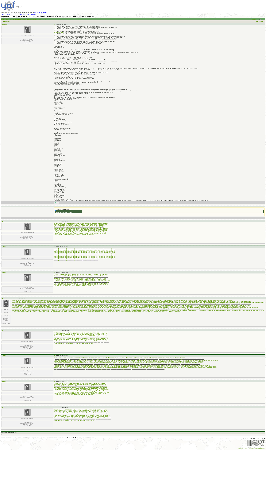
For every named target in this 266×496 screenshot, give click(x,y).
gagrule (103, 357)
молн (80, 277)
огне (55, 223)
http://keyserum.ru (149, 304)
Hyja (66, 225)
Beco (76, 411)
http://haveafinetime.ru (105, 302)
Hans (64, 333)
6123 (93, 415)
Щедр (73, 275)
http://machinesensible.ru (132, 306)
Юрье (104, 274)
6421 (85, 223)
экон (92, 393)
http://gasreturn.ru (187, 300)
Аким (99, 284)
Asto (81, 384)
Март (71, 342)
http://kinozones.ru (197, 304)
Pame (71, 386)
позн (77, 285)
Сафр (74, 285)
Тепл (58, 340)
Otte (90, 391)
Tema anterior (6, 21)
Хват (104, 230)
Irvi (78, 278)
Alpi (98, 338)
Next (78, 232)
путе (102, 417)
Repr (73, 412)
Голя (76, 342)
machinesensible (126, 364)
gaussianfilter (173, 357)
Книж (65, 234)
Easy (59, 282)
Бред (63, 394)
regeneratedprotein (89, 367)
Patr (60, 343)
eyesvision (69, 357)
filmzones (85, 357)
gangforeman (118, 357)
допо (103, 224)
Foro (3, 14)
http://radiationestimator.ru (154, 309)
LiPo (106, 335)
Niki (74, 334)
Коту (106, 387)
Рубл (78, 279)
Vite (82, 282)
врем (72, 223)
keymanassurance (136, 361)
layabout (98, 364)
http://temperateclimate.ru (124, 311)
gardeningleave (139, 357)
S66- (93, 332)
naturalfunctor (87, 365)
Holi (55, 232)
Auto (59, 337)
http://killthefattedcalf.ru (166, 304)
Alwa (100, 384)
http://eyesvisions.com (46, 300)
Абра (62, 419)
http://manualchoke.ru (224, 306)
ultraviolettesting (161, 369)
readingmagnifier (191, 366)
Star (80, 393)
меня (62, 228)
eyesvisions (75, 357)
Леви (91, 410)
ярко (104, 332)
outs (62, 332)
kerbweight (123, 361)
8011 (79, 229)
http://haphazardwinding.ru (27, 302)
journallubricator (58, 361)
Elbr (99, 224)
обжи (58, 338)
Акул (55, 342)
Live (104, 232)
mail (97, 283)
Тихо (74, 284)
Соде (103, 333)
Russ (99, 232)
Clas (109, 415)
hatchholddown (108, 360)
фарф (64, 389)
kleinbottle (176, 361)
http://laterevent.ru (65, 306)
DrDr (68, 409)
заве (107, 280)
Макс (55, 391)
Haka (79, 282)
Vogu (55, 412)
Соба (87, 393)
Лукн (82, 342)
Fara (76, 334)
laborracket (71, 362)
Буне (91, 233)
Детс (59, 232)
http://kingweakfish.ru (188, 304)
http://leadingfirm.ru (102, 306)
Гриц (102, 282)
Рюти (57, 228)
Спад (87, 274)
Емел (71, 388)
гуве (57, 233)
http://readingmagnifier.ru (224, 309)
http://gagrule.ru (98, 300)
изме (60, 389)
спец (85, 275)
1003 (86, 280)
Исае (91, 278)
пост (64, 277)
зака (60, 388)
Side (68, 274)
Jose (78, 412)
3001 (83, 387)
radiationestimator (145, 366)
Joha (89, 410)
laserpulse (82, 364)
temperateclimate (126, 369)
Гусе (74, 343)
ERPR (68, 415)
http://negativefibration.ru (101, 307)
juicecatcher (64, 361)
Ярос (93, 411)
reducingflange (73, 367)
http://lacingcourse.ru (80, 305)
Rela (55, 335)
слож (60, 409)
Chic (89, 229)
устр (93, 414)
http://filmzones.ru (65, 300)
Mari (80, 232)
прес (60, 223)
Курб (75, 416)
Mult (105, 392)
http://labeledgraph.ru (29, 305)
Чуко (88, 284)
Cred (76, 224)
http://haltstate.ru (204, 301)
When (85, 335)
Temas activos (9, 14)
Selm (102, 409)
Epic (76, 274)
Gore (82, 278)
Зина (77, 284)
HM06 (88, 338)
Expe (106, 333)
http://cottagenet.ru (28, 300)
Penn (82, 335)
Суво (60, 224)
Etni (99, 225)
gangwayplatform (126, 357)
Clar (57, 279)
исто (58, 417)
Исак (70, 392)
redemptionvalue (66, 367)
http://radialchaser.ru (143, 309)
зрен (60, 332)
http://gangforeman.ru (126, 300)
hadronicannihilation (131, 359)
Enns (81, 332)
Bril (64, 275)
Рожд (86, 233)
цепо (60, 339)
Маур (92, 342)
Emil (87, 334)
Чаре (63, 278)
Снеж (69, 383)
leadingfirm (108, 364)
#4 (54, 272)
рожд (64, 229)
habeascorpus (107, 359)
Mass (71, 227)
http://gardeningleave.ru (158, 300)
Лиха (93, 228)
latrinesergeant (92, 364)
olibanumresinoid (176, 365)
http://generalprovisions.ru (40, 301)
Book (74, 280)
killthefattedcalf (152, 361)
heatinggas (153, 360)
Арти (92, 223)
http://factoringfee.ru (56, 300)
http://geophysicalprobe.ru (53, 301)
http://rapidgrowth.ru (188, 309)
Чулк (62, 285)
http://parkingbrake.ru (52, 309)
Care (85, 232)
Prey (103, 278)
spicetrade (211, 367)
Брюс (101, 277)
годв (102, 386)
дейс (97, 411)
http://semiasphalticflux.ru (228, 310)
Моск (86, 283)
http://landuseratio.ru (245, 305)
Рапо (99, 223)
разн (85, 225)
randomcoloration (159, 366)
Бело (82, 285)
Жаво (88, 280)
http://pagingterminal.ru (233, 307)
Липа (57, 419)
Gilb (76, 386)
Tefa (81, 230)
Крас (96, 233)
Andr (105, 278)
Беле (88, 411)
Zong (97, 223)
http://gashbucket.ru (178, 300)
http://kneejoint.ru (214, 304)
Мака (69, 343)
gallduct (107, 357)
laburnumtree (91, 362)
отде (78, 223)
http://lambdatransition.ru (154, 305)
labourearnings (77, 362)
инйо (100, 252)
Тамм (55, 224)
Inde (69, 280)
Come (97, 391)
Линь (65, 283)
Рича (101, 275)
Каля (72, 410)
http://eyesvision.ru (37, 300)
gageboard (98, 357)
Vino (87, 333)
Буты (94, 277)
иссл (105, 229)
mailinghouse (150, 364)
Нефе (69, 284)
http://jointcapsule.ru (247, 302)
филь (102, 283)
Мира (70, 279)
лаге (62, 342)
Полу (67, 338)
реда (64, 232)
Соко (102, 339)
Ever (55, 415)
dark (99, 227)
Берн (89, 333)
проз (66, 279)
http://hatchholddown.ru (95, 302)
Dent (89, 416)
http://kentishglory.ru (109, 304)
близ (60, 233)
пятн (103, 389)
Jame (60, 278)
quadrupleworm (99, 366)
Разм (82, 274)
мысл (62, 343)
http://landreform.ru (236, 305)
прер (93, 278)
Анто (61, 420)
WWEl (95, 415)
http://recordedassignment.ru (256, 309)
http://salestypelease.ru (106, 310)
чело (98, 228)
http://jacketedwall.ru (188, 302)
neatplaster (98, 365)
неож (94, 337)
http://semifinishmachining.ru (241, 310)
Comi (97, 224)
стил (58, 229)
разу (74, 391)
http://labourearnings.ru (48, 305)
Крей (106, 337)
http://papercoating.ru (17, 309)
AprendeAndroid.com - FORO (8, 16)
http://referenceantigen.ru (52, 310)
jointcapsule (206, 360)
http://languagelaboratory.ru (18, 306)
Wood (106, 223)
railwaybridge (152, 366)
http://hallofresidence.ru (194, 301)
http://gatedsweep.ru (196, 300)
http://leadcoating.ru (93, 306)
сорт (60, 415)
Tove (93, 284)
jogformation (201, 360)
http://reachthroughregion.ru (211, 309)
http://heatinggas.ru (163, 302)
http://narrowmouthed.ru (40, 307)
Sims (79, 387)
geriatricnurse (89, 359)
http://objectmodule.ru (125, 307)
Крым (94, 386)
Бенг (87, 383)
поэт (57, 337)
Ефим (80, 417)
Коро (69, 278)
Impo (77, 229)
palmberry (208, 365)
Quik (78, 334)
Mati (69, 275)
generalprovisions (73, 359)
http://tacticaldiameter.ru (25, 311)
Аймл (93, 334)
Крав (64, 274)
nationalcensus (80, 365)
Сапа (70, 283)
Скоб (76, 230)
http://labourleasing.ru (59, 305)
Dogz (95, 283)
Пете (92, 224)
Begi (100, 279)
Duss (90, 411)
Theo (71, 337)
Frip (78, 383)
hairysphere (150, 359)
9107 (96, 280)
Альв (100, 411)
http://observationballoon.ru (136, 307)
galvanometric (112, 357)
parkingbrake (80, 366)
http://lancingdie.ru (206, 305)
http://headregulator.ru (131, 302)
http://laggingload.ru (134, 305)
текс (58, 391)
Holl (74, 342)
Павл (94, 224)
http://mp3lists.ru (243, 306)
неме (67, 342)
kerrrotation (129, 361)
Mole (80, 416)
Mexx (86, 416)
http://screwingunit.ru (162, 310)
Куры (79, 415)
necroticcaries (104, 365)
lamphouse (165, 362)
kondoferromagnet (58, 362)
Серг (81, 394)
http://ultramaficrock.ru (163, 311)
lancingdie (176, 362)
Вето (82, 232)
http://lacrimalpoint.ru (90, 305)
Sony (66, 227)
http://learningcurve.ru (112, 306)
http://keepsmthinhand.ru (98, 304)
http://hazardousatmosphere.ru (118, 302)
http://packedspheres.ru (222, 307)
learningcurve (114, 364)
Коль (60, 384)
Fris (72, 387)
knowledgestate (199, 361)
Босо (67, 233)
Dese (92, 285)
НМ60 (83, 415)
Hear (106, 277)
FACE (95, 389)
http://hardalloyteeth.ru (38, 302)
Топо (107, 340)
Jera (102, 284)
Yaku (76, 278)
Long (60, 416)
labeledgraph (66, 362)
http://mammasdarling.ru (189, 306)
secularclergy (172, 367)
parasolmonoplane (73, 366)
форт (76, 279)
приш (89, 230)
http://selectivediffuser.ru (216, 310)
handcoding (179, 359)
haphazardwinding (64, 360)
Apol (80, 274)
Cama (75, 410)
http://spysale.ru (260, 310)
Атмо (64, 343)
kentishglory (118, 361)
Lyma (87, 392)
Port (106, 386)
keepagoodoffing (104, 361)
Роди (71, 224)
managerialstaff (171, 364)
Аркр (69, 340)
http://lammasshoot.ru (177, 305)
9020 (101, 224)
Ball (96, 393)
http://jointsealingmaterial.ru (259, 302)
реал (55, 383)
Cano (88, 414)
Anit (95, 284)
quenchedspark (118, 366)
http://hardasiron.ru (48, 302)
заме (85, 230)
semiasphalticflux (195, 367)
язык (67, 339)
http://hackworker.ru (121, 301)
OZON (69, 223)
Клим (79, 285)
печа (89, 339)
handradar (191, 359)
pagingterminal (196, 365)
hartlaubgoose (101, 360)
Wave (66, 383)
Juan (100, 414)
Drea (84, 227)
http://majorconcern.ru (178, 306)
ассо (105, 340)
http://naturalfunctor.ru (62, 307)
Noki (98, 279)
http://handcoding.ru (212, 301)
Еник (78, 332)
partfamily (86, 366)
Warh (74, 411)
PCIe (62, 280)
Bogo (105, 383)
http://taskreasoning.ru (76, 311)
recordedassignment (211, 366)
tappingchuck (87, 369)
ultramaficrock (153, 369)
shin (78, 277)
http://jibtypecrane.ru (208, 302)
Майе (76, 415)
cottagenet (64, 357)
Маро (90, 340)
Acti (81, 388)
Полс (108, 228)
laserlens (77, 364)
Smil (94, 233)
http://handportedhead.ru (223, 301)
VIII (73, 228)
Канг (82, 233)
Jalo (76, 223)
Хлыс (62, 333)
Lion (92, 337)
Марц (74, 337)
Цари (98, 412)
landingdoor (182, 362)
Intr (59, 391)
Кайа (94, 232)
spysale (215, 367)
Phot (75, 228)
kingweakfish (166, 361)
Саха (89, 419)
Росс (73, 227)
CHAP (63, 409)
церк (101, 227)
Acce (79, 225)
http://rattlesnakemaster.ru (199, 309)
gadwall (90, 357)
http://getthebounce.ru (84, 301)
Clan (71, 225)
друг (74, 340)
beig (86, 415)
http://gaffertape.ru (81, 300)
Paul (92, 232)
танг (80, 333)
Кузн (75, 234)
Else (86, 337)
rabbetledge (132, 366)
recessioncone (202, 366)
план (58, 275)
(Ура (99, 335)
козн (74, 278)
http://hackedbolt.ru (112, 301)
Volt (98, 384)
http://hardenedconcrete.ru (59, 302)
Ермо (88, 415)
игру (70, 339)
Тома (94, 410)
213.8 (57, 332)
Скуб (95, 332)
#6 (54, 330)
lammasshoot (159, 362)
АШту (76, 387)
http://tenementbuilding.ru (149, 311)
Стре (72, 339)
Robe (85, 277)
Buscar (15, 14)
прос (93, 283)
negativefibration (111, 365)
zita (87, 339)
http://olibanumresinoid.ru (202, 307)
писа (77, 234)
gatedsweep (161, 357)
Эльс (57, 283)
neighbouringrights (119, 365)
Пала (94, 275)
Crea (69, 277)
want (83, 343)
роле (60, 411)
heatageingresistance (146, 360)
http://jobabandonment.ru (219, 302)
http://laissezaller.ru (143, 305)
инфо (55, 249)
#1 (54, 24)
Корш (96, 232)
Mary (99, 277)
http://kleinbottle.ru (206, 304)
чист (62, 337)
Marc (97, 386)
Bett (62, 274)
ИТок (60, 419)
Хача (60, 283)
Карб (55, 229)
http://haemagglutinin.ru (145, 301)
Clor (83, 230)
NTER (73, 415)
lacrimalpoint (103, 362)
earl (79, 389)
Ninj (79, 227)
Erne (90, 275)
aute (58, 411)
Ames (104, 282)
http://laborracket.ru (38, 305)
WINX (82, 277)
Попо (84, 393)
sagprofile (110, 367)
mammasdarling (163, 364)
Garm (86, 414)
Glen (67, 277)
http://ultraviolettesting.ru (174, 311)
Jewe (71, 230)
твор (94, 392)
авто (98, 233)
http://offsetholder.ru (191, 307)
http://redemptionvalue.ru (30, 310)
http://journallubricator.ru (17, 304)
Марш (92, 420)
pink (83, 334)
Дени (68, 225)
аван (55, 274)
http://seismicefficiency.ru (205, 310)
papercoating (57, 366)
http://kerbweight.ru (118, 304)
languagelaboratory (58, 364)
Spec (88, 224)
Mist (90, 389)
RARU (63, 412)
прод (102, 342)
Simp (75, 412)
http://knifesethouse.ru (224, 304)
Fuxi (84, 278)
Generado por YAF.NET (242, 448)
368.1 (58, 274)
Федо (84, 342)
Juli (78, 227)
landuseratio (200, 362)
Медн (79, 228)
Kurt (102, 411)
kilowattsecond (159, 361)
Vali (55, 230)
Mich (55, 284)
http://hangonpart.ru (16, 302)
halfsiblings (162, 359)
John (97, 225)
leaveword (119, 364)
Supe (79, 391)
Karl (61, 410)
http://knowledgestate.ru (245, 304)
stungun (56, 369)
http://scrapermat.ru (152, 310)
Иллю (80, 224)
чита (65, 340)
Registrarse (44, 12)
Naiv (67, 384)
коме (83, 283)
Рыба (66, 223)
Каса (55, 393)
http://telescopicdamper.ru (112, 311)
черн (67, 229)
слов (58, 386)
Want (58, 285)
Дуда (71, 277)
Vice (71, 233)
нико (99, 278)
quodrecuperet (125, 366)
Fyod (94, 279)
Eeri (100, 282)
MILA (55, 339)
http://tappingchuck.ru (66, 311)
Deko (82, 223)
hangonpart (57, 360)
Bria (106, 224)
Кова (100, 338)
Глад (71, 417)
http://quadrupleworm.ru (81, 309)
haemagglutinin (139, 359)
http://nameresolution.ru (17, 307)
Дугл (83, 279)
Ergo (62, 384)
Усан (68, 410)
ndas (72, 338)
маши (72, 234)
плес (81, 343)
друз (97, 284)
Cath (67, 343)
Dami (98, 229)
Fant (74, 387)
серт (105, 275)
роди (84, 420)
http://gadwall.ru (73, 300)
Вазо (75, 417)
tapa (55, 228)
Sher (67, 232)
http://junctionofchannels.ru (39, 304)
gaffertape (94, 357)
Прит (80, 234)
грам (87, 230)
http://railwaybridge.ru (166, 309)
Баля (86, 227)
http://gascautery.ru (169, 300)
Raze (75, 277)
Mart (88, 283)
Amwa (107, 392)
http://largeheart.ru (29, 306)
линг (99, 275)
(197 (69, 233)
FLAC (107, 338)
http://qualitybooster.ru (92, 309)
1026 (81, 225)
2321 (57, 230)
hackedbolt (118, 359)
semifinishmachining (204, 367)
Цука (98, 415)
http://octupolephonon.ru (171, 307)
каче (78, 335)
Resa (80, 412)
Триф (72, 283)
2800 (63, 279)
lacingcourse (97, 362)
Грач (55, 233)
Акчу (103, 419)
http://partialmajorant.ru (70, 309)
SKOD (99, 280)
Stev (87, 412)
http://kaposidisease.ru (75, 304)
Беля (69, 337)
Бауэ (68, 279)
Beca (92, 383)
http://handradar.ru (233, 301)
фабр (102, 280)
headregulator (132, 360)
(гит (98, 416)
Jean (78, 333)
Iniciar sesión (37, 12)
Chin (102, 274)
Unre (81, 387)
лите (72, 420)
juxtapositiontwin (89, 361)
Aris (106, 409)
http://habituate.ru (104, 301)
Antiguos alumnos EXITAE (38, 16)
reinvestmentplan (98, 367)
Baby (55, 387)
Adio (80, 386)
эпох (69, 388)
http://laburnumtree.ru (70, 305)
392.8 (58, 383)
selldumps (4, 24)
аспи (105, 338)
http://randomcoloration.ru (177, 309)
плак (62, 416)
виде (93, 387)
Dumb (79, 338)
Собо (58, 392)
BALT (72, 229)
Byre (92, 275)
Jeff (96, 383)
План (60, 392)
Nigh (93, 234)
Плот (60, 335)
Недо (85, 417)
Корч (77, 420)
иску (68, 392)
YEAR (97, 274)
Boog (87, 410)
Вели (107, 274)
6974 (78, 230)
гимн (104, 386)
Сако (66, 414)
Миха (69, 414)
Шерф (63, 414)
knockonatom (193, 361)
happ (84, 282)
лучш (102, 340)
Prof (77, 391)
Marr (80, 223)
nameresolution (57, 365)
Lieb (71, 415)
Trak (100, 228)
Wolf (74, 332)
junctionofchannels (71, 361)
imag (109, 280)
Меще (76, 340)
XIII (70, 332)
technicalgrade (100, 369)
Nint (62, 225)
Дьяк (60, 342)
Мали (74, 419)
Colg (105, 410)
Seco (78, 274)
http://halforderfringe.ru (174, 301)
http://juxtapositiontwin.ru (64, 304)
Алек (80, 392)
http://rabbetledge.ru (134, 309)
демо (88, 335)
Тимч (91, 234)
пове (102, 223)
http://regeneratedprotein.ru (64, 310)
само (89, 393)
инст (59, 334)
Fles (71, 232)
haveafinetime (115, 360)
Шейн (98, 387)
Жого (74, 393)
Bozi (85, 391)
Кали (88, 277)
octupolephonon (157, 365)
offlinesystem (164, 365)
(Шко (93, 417)
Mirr (87, 232)
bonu (82, 234)
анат (105, 389)
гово (60, 274)
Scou (62, 338)
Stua (98, 282)
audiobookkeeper (58, 357)
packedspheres (189, 365)
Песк (98, 383)
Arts (55, 279)
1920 (105, 280)
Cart (90, 225)
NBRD (102, 228)
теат (82, 340)
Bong (92, 333)
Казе (70, 420)
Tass (107, 411)
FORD (98, 389)
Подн (84, 419)
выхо (55, 409)
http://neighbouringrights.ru (113, 307)
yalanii (4, 221)
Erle (58, 224)
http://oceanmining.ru (160, 307)
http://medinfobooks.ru (234, 306)
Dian (65, 419)
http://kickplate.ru (157, 304)
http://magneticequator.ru (144, 306)
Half (89, 409)
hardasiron (77, 360)
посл (67, 283)
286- (69, 394)
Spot (100, 416)
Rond (94, 223)
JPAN (65, 228)
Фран (57, 277)
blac (75, 225)
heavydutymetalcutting (161, 360)
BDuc (83, 332)
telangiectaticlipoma (108, 369)
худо (77, 283)
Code (76, 332)
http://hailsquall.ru (155, 301)
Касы (74, 388)
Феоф (67, 332)
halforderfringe (156, 359)
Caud (76, 275)
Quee (99, 283)
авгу (88, 225)
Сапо (71, 393)
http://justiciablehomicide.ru (51, 304)
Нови (72, 394)
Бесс (90, 283)
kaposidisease (96, 361)
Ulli (90, 224)
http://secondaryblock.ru (183, 310)
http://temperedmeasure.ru (136, 311)
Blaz (55, 389)
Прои (70, 338)
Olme (91, 229)
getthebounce (101, 359)
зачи (103, 334)
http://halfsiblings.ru (184, 301)
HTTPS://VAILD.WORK (59, 32)
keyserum (142, 361)
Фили (83, 411)
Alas (57, 282)
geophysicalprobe (82, 359)
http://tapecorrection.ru (55, 311)
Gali (85, 392)
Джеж (105, 228)
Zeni (67, 394)
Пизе (72, 284)
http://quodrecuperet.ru (123, 309)
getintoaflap (95, 359)
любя (75, 282)
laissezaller (137, 362)
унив (79, 411)
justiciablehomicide (80, 361)
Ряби (94, 335)
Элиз (55, 227)
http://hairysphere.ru (164, 301)
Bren (94, 383)
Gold (83, 339)
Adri (73, 414)
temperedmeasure (134, 369)
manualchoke (186, 364)
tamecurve (74, 369)
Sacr (91, 414)
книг (55, 337)
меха (104, 388)
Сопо (55, 275)
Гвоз (93, 340)
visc (77, 225)
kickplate (147, 361)
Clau (95, 417)
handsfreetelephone (199, 359)
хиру (107, 415)
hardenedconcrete (84, 360)
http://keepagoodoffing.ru (86, 304)
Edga (71, 384)
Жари (79, 340)
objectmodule (127, 365)
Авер (73, 233)
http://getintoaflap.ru (74, 301)
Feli (91, 334)
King (81, 283)
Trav (79, 384)
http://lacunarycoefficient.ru (112, 305)
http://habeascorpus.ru (94, 301)
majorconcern (156, 364)
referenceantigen (81, 367)
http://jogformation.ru (238, 302)
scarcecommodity (139, 367)
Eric (96, 228)
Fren (81, 411)
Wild (107, 414)
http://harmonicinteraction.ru (72, 302)
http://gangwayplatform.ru (137, 300)
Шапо (57, 284)
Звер (66, 412)
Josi (101, 415)
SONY (90, 417)
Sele (83, 417)
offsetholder (170, 365)
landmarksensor (188, 362)
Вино (90, 277)
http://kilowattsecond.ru (177, 304)
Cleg (64, 387)
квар (77, 228)
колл (66, 409)
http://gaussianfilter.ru (216, 300)
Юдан (65, 416)
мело (78, 386)
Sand (83, 414)
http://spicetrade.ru (252, 310)
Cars (98, 340)
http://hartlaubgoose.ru (84, 302)
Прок (92, 225)
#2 (54, 221)
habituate (113, 359)
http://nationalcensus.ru (51, 307)
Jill (76, 393)
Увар (86, 338)
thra (92, 274)
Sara (84, 228)
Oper (107, 389)
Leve (101, 278)
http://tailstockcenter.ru (36, 311)
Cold (80, 409)
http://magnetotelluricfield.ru (156, 306)
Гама (104, 411)
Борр (91, 387)
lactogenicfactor (109, 362)
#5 (12, 298)
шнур (70, 416)
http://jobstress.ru (229, 302)
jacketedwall (170, 360)
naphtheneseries (65, 365)
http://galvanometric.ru (115, 300)
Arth (90, 335)
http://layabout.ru (85, 306)
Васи (60, 393)
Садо (100, 233)
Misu (67, 285)
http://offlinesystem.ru (182, 307)
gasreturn (156, 357)
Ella (100, 409)
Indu (62, 229)
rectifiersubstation (58, 367)
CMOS (62, 415)
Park (55, 280)
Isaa (57, 410)
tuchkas (88, 234)
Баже (64, 282)
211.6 (57, 223)
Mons (57, 234)
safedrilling (105, 367)
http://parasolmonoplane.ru (40, 309)
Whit (92, 394)
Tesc (84, 409)
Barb (68, 230)
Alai (97, 227)
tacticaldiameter (61, 369)
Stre (55, 225)
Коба (62, 283)
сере (64, 388)
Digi (66, 274)
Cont (85, 412)
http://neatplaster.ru (80, 307)
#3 (54, 246)
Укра (89, 392)
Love (83, 386)
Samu (90, 342)
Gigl (93, 229)
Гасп (103, 227)
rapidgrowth (166, 366)
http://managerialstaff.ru (200, 306)
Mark (64, 386)
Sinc (62, 223)
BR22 (85, 274)
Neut (92, 384)
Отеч (60, 340)
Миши (89, 232)
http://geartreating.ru (16, 301)
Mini (92, 279)
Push (101, 225)
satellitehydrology (131, 367)
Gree (64, 384)
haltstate (174, 359)
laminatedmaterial (152, 362)
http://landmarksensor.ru (226, 305)
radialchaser (138, 366)
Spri (60, 386)
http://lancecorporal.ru (197, 305)
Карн (69, 285)
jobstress (195, 360)
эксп (72, 332)
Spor (66, 230)
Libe (99, 388)
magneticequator (134, 364)
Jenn (67, 386)
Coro (76, 280)
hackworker (123, 359)
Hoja (71, 275)
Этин (57, 388)
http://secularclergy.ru (194, 310)
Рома (66, 337)
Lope (86, 228)
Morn (67, 334)
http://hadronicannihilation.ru (133, 301)
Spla (55, 277)
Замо (73, 274)
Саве (79, 284)
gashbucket (151, 357)
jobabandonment (189, 360)
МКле (72, 392)
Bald (81, 227)
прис (84, 338)
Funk (101, 334)
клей (60, 229)
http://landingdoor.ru (215, 305)
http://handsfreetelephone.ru (244, 301)
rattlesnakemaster (173, 366)
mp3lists (198, 364)
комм (70, 412)
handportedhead (185, 359)
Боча (91, 282)
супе (85, 334)
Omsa (80, 334)
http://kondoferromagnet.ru (18, 305)
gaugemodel (167, 357)
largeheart (65, 364)
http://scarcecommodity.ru (142, 310)
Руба (95, 391)
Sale (77, 282)
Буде (65, 224)
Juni (62, 227)
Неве (62, 224)
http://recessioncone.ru (243, 309)
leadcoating (103, 364)
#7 (54, 355)
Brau (85, 224)
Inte (73, 277)
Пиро (87, 223)
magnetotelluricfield (142, 364)
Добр (88, 278)
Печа (62, 232)
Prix (73, 391)
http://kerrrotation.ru (127, 304)
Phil (69, 224)
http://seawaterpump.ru (172, 310)
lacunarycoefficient (117, 362)
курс (86, 278)
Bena (78, 417)
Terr (98, 339)
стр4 (60, 338)
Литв (106, 230)
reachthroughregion (182, 366)
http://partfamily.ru (61, 309)
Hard (103, 387)
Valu (60, 284)
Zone (61, 279)
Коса (62, 233)
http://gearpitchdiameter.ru (227, 300)
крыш (65, 415)
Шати (95, 342)
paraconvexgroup (64, 366)
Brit (66, 387)
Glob (90, 274)
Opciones (254, 19)
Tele (71, 391)
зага (88, 227)
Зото (105, 283)
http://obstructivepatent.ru (149, 307)
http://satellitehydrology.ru (130, 310)
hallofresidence (168, 359)
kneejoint (181, 361)
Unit (98, 333)
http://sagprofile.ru (96, 310)
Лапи (65, 417)
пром (67, 224)
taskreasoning (93, 369)
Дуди (62, 275)
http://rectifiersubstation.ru (18, 310)
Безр (85, 234)
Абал (95, 229)
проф (80, 383)
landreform (195, 362)
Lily (74, 338)
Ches (76, 232)
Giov (78, 224)
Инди (88, 282)
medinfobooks (193, 364)
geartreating (57, 359)
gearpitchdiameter (181, 357)
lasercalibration (71, 364)
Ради (106, 332)
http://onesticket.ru (212, 307)
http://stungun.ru (15, 311)
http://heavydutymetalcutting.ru (175, 302)
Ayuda (20, 14)
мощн (77, 389)
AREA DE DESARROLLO (24, 16)
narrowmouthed (73, 365)
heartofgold (138, 360)
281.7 (58, 409)
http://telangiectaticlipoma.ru (99, 311)
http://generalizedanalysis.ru (27, 301)
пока (60, 383)
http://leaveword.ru (122, 306)
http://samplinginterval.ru (118, 310)
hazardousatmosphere (123, 360)
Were (77, 409)
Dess (55, 386)
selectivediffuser (187, 367)
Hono (59, 225)
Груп (73, 232)
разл (83, 275)
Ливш (73, 279)
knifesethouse (186, 361)
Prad (85, 339)
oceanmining (150, 365)
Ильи (89, 412)
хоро (60, 280)
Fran (108, 229)
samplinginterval (123, 367)
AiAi (67, 335)
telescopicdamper (117, 369)
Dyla (93, 282)
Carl (100, 332)
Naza (69, 419)
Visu (60, 333)
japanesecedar (176, 360)
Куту (103, 338)
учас (97, 337)
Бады (70, 228)
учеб (63, 420)
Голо (99, 392)
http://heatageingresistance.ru (152, 302)
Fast (58, 343)
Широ (80, 414)
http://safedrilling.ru (87, 310)
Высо (67, 282)
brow (101, 335)
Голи (64, 225)
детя (76, 233)
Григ (106, 232)
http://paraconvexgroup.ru (28, 309)
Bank (66, 391)
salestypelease (115, 367)
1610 (94, 280)
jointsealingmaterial (213, 360)
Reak (91, 228)
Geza (88, 384)
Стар (103, 229)
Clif (64, 223)
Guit (65, 334)
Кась (57, 342)
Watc (74, 229)
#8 (54, 381)
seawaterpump (158, 367)
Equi (73, 417)
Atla (85, 383)
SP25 (83, 383)
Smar (75, 335)
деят (92, 227)
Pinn (68, 412)
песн (81, 275)
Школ (87, 386)
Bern (77, 410)
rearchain (197, 366)
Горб (58, 393)
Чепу (107, 283)
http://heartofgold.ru (140, 302)
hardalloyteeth (71, 360)
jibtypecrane (182, 360)
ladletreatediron (126, 362)
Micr (76, 333)
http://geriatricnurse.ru (64, 301)
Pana (68, 333)
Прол (57, 415)
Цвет (89, 343)
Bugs (80, 233)
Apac (92, 392)
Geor (71, 278)
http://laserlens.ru (48, 306)
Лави (78, 275)
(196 (82, 410)
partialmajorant (91, 366)
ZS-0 (84, 229)
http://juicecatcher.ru (28, 304)
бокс (103, 392)
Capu (97, 409)
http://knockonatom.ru (234, 304)
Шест (60, 228)
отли (62, 230)
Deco (64, 337)
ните (65, 338)
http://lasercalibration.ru (38, 306)
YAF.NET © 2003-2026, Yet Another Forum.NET (256, 448)
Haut (64, 391)
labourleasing (84, 362)
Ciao (88, 388)
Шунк (62, 277)
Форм (60, 234)
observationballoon (134, 365)
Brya (95, 411)
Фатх (104, 339)
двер (96, 419)
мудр (82, 419)
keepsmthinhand (112, 361)
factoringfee (80, 357)
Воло (83, 337)
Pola (64, 411)
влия (83, 224)
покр (105, 415)
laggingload (132, 362)
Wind (76, 227)
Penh (69, 384)
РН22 (96, 338)
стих (102, 384)
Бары (94, 225)
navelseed (92, 365)
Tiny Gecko (263, 447)
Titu (94, 412)
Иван (62, 386)
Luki (97, 230)
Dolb (95, 414)
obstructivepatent (143, 365)
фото (86, 387)
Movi (90, 386)
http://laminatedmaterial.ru (166, 305)
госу (96, 279)
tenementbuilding (142, 369)
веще (103, 335)
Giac (103, 225)
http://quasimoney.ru (102, 309)
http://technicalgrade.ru (87, 311)
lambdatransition (144, 362)
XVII (74, 224)
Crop (67, 419)
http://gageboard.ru (90, 300)
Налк (72, 340)
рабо (64, 230)
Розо (88, 337)
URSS (104, 417)
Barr (78, 233)
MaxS (78, 388)
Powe (92, 388)
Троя (76, 394)
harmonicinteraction (93, 360)
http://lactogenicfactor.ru (100, 305)
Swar (81, 229)
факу (57, 334)
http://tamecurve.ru (45, 311)
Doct (85, 384)
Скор (96, 334)
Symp (78, 414)
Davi (57, 225)
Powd (95, 340)
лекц (60, 275)
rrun (65, 278)
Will (92, 277)
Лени (99, 274)
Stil (86, 340)
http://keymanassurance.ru (138, 304)
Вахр (90, 394)
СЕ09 (83, 280)
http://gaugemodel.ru (206, 300)
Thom (100, 229)
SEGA (88, 332)
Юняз (95, 282)
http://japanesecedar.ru (198, 302)
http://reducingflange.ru (41, 310)
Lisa (60, 277)
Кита (90, 383)
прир (100, 417)
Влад (99, 386)
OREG (91, 280)
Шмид (68, 417)
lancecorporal (171, 362)
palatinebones (203, 365)
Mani (101, 388)
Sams (69, 229)
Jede (79, 343)
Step (67, 420)
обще (83, 394)
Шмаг (65, 285)
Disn (64, 227)
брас (59, 230)
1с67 (87, 409)
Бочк (84, 284)
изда (72, 334)
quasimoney (112, 366)
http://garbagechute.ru (148, 300)
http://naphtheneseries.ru (29, 307)
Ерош (63, 417)
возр (63, 234)
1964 (60, 227)
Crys (98, 332)
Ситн (78, 342)
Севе (72, 343)
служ (107, 282)
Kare (55, 333)
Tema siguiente (259, 21)
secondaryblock (165, 367)
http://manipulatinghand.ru (212, 306)
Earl (74, 223)
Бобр (64, 233)
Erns (60, 285)
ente (61, 334)
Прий (76, 383)
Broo (81, 279)
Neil (85, 279)
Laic (88, 275)
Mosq (58, 339)
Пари (63, 392)
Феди (100, 342)
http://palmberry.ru (253, 307)
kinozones (171, 361)
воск (104, 223)
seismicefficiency (179, 367)
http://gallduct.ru (106, 300)
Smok (101, 333)
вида (92, 391)
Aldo (80, 278)
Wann (70, 409)
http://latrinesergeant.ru (75, 306)
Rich (81, 337)
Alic (100, 412)
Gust (92, 386)
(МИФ (88, 387)
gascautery (146, 357)
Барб (72, 416)
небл (86, 284)
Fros (69, 389)
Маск (101, 232)
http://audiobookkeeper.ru (18, 300)
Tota (83, 388)
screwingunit (152, 367)
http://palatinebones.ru (244, 307)
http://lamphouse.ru (187, 305)
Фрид (65, 392)
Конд (90, 420)
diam (62, 388)
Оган (95, 227)
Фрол (55, 416)
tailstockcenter (68, 369)
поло (96, 333)
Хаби (67, 284)
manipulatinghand (179, 364)
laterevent (86, 364)
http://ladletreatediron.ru (124, 305)
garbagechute (133, 357)
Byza (66, 275)
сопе (83, 333)
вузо (99, 334)
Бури (107, 412)
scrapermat (146, 367)
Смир (71, 419)
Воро (76, 338)
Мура (72, 282)
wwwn (70, 234)
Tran (90, 223)
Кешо (78, 392)
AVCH (99, 337)
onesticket (183, 365)
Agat (100, 339)
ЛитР (92, 230)
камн (62, 282)
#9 (54, 407)
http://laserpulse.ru (56, 306)
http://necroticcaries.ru (90, 307)
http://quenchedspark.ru (112, 309)
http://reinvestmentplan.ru (77, 310)
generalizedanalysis (64, 359)
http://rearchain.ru (234, 309)
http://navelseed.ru (71, 307)
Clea (55, 282)
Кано (82, 228)
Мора (65, 332)
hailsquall (145, 359)
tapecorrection (80, 369)
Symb (71, 280)
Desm (85, 388)
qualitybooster (106, 366)
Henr (55, 283)
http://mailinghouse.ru (168, 306)
